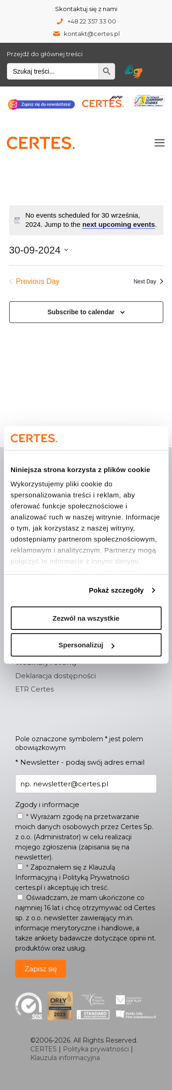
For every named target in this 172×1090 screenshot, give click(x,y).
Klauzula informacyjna (65, 1058)
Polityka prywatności (96, 1049)
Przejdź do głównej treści (45, 54)
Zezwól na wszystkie (86, 618)
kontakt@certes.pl (92, 33)
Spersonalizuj (86, 645)
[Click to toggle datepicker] (39, 250)
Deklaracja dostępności (55, 675)
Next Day (148, 281)
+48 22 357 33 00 (91, 21)
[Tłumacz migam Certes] (133, 71)
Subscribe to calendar (80, 312)
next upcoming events (118, 224)
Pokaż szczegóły (116, 590)
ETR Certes (34, 689)
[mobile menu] (159, 143)
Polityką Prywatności (95, 877)
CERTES (43, 1049)
